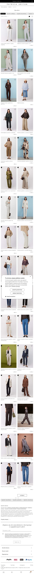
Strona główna (4, 6)
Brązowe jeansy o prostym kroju (7, 486)
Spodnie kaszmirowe (22, 13)
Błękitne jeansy (21, 102)
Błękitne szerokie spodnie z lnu (24, 43)
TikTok (31, 565)
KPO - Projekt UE (19, 567)
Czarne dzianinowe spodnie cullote (25, 309)
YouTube (12, 565)
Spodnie (3, 13)
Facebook (3, 565)
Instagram (22, 565)
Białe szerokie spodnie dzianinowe (8, 458)
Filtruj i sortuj (5, 16)
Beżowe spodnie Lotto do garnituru (25, 220)
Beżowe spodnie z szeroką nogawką (25, 132)
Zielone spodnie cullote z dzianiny (25, 458)
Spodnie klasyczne (23, 507)
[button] (2, 567)
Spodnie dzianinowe (28, 499)
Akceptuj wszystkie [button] (17, 289)
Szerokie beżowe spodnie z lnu (7, 73)
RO (29, 567)
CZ (27, 567)
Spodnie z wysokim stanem (13, 507)
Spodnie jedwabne (17, 499)
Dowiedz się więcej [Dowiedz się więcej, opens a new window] (16, 286)
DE (25, 567)
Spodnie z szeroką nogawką (11, 508)
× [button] (30, 276)
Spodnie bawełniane (6, 499)
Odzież (10, 6)
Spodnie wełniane (11, 13)
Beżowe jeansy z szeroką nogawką (25, 250)
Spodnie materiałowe (21, 508)
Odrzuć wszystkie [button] (17, 293)
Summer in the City (17, 1)
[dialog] (17, 287)
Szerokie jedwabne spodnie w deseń (25, 161)
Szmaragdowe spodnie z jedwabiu (8, 132)
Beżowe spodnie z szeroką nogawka (25, 190)
